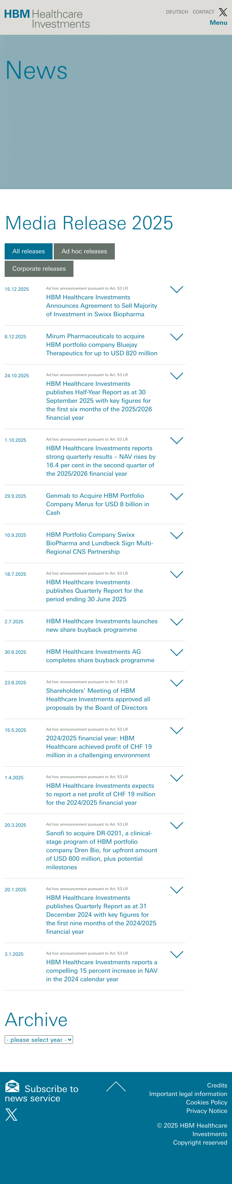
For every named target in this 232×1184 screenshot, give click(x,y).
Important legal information (188, 1094)
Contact (203, 12)
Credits (217, 1085)
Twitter (223, 12)
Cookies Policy (206, 1102)
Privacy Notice (206, 1111)
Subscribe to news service (41, 1094)
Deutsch (177, 12)
